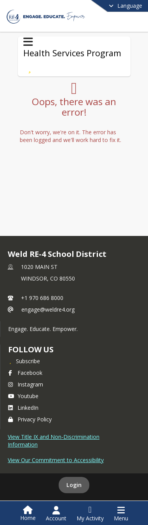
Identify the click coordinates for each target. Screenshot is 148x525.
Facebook (25, 372)
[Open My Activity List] (90, 514)
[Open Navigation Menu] (121, 514)
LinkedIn (23, 407)
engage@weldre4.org (48, 309)
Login (74, 485)
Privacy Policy (30, 419)
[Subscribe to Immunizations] (29, 68)
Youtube (23, 396)
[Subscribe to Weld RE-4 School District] (24, 361)
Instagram (25, 384)
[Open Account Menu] (56, 514)
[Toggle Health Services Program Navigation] (28, 41)
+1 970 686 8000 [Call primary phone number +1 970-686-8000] (42, 297)
